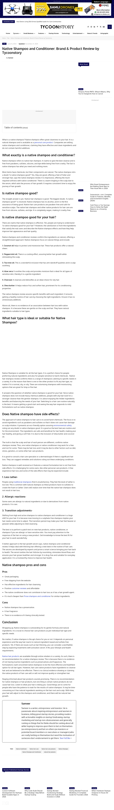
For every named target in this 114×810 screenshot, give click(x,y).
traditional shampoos (23, 482)
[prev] (106, 21)
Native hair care (34, 749)
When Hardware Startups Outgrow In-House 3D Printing (101, 793)
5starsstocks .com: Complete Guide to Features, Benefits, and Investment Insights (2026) (101, 198)
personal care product (43, 142)
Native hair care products (49, 749)
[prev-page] (3, 803)
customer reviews (19, 588)
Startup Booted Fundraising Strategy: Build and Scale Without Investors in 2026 (56, 794)
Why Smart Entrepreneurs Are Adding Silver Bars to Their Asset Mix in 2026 (99, 186)
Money (81, 89)
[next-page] (7, 803)
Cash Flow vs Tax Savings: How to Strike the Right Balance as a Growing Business (100, 208)
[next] (110, 21)
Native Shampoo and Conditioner (31, 752)
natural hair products (50, 752)
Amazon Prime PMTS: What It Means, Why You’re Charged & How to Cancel (94, 93)
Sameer (10, 58)
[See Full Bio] (71, 738)
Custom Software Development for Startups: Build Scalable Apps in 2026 (12, 794)
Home (4, 38)
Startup (5, 788)
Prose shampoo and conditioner (37, 596)
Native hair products (10, 656)
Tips (8, 38)
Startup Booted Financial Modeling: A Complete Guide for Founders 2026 (78, 793)
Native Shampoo (63, 749)
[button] (110, 27)
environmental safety (63, 425)
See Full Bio (65, 738)
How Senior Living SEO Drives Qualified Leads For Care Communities (38, 21)
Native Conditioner (21, 749)
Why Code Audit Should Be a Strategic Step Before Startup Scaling (34, 793)
